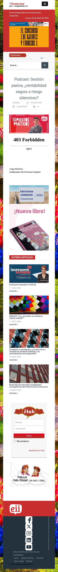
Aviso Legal (19, 561)
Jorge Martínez (22, 106)
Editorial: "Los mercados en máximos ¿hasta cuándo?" (26, 317)
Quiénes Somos (27, 558)
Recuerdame (21, 441)
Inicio (16, 558)
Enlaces (29, 561)
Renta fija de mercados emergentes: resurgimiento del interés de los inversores (28, 386)
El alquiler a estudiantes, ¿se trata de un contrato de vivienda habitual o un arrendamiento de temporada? (27, 351)
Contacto (40, 558)
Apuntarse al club (37, 450)
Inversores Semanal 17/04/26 (22, 285)
